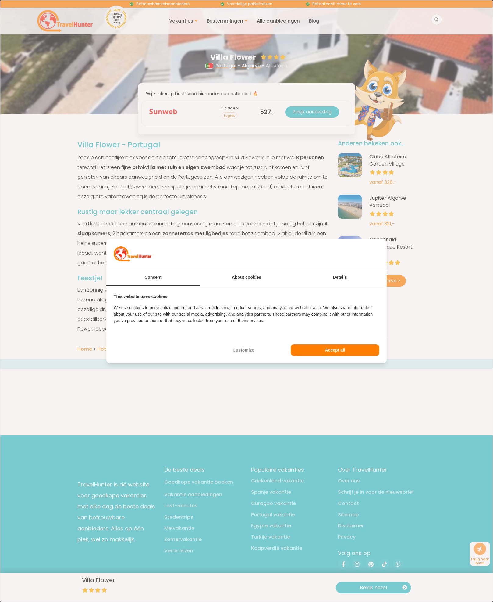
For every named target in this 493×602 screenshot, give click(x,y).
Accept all (335, 350)
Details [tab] (340, 277)
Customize (243, 350)
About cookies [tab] (246, 277)
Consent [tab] (152, 277)
